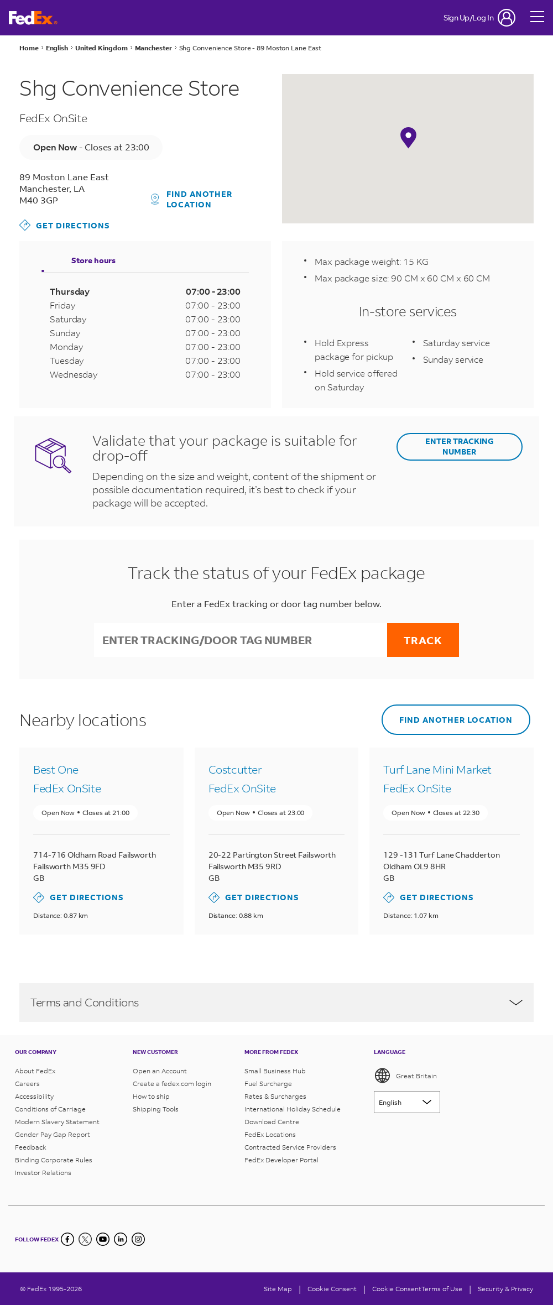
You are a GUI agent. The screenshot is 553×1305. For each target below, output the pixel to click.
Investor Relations (43, 1172)
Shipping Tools (156, 1109)
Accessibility (34, 1096)
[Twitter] (85, 1239)
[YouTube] (102, 1239)
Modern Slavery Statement (57, 1122)
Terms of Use (441, 1289)
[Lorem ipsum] (407, 1102)
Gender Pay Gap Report (52, 1134)
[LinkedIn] (120, 1239)
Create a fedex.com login (172, 1083)
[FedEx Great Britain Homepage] (33, 18)
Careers (27, 1083)
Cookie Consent (396, 1289)
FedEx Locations (270, 1134)
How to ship (151, 1096)
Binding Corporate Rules (53, 1160)
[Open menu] (537, 17)
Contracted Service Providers (290, 1147)
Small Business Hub (275, 1071)
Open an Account (160, 1071)
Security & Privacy (505, 1289)
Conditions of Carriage (50, 1109)
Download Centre (271, 1122)
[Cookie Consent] (332, 1289)
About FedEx (35, 1071)
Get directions (64, 225)
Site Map (278, 1289)
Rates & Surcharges (275, 1096)
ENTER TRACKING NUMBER (459, 446)
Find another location (192, 199)
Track (423, 640)
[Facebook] (67, 1239)
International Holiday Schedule (292, 1109)
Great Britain (405, 1075)
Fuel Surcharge (268, 1083)
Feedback (30, 1147)
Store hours (93, 260)
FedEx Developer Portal (281, 1160)
